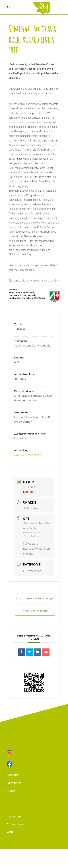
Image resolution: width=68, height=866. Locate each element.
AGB (10, 832)
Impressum (14, 816)
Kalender (12, 774)
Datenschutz (15, 824)
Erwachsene (32, 571)
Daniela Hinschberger (28, 455)
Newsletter (14, 782)
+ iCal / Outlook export (35, 610)
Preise (11, 790)
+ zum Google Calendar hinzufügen (35, 598)
